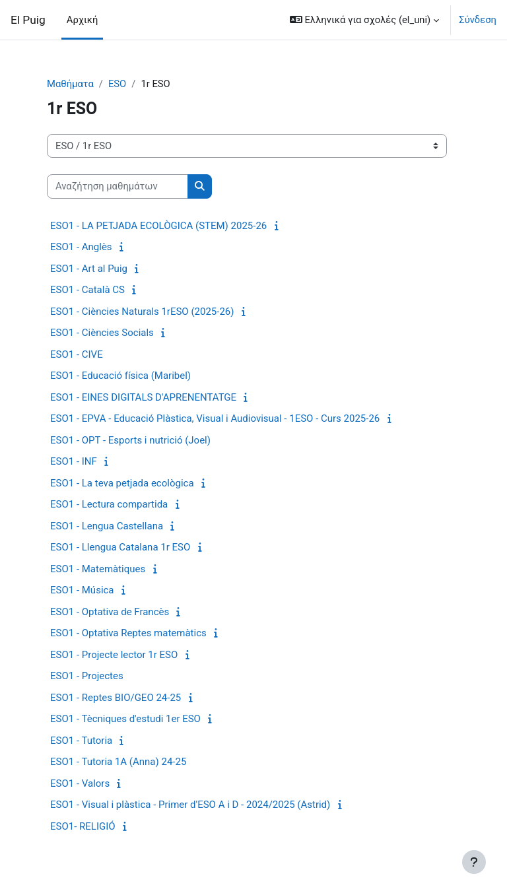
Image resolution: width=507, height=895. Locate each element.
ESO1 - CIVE (76, 354)
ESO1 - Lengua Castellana (106, 526)
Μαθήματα (70, 84)
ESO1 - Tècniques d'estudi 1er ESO (125, 719)
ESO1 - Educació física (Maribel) (120, 375)
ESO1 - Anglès (81, 247)
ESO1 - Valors (80, 783)
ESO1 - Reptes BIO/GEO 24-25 (115, 698)
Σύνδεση (477, 20)
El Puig (28, 19)
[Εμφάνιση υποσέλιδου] (474, 862)
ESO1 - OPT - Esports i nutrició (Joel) (130, 440)
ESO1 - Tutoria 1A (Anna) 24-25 (118, 762)
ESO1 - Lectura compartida (109, 504)
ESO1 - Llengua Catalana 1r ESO (120, 547)
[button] (364, 20)
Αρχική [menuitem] (82, 20)
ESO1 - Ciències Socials (102, 333)
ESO (117, 84)
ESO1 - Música (82, 590)
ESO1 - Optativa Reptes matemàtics (128, 633)
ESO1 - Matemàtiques (97, 569)
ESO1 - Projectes (86, 676)
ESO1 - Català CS (87, 290)
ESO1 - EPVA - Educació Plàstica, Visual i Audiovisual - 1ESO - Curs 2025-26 (215, 418)
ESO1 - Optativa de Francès (109, 612)
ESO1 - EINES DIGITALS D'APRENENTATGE (143, 397)
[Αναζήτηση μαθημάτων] (117, 186)
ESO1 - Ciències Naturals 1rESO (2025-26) (142, 311)
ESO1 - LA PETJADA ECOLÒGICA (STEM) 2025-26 (158, 226)
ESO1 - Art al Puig (88, 269)
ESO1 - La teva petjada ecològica (122, 483)
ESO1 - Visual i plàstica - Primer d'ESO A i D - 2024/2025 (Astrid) (190, 805)
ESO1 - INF (73, 461)
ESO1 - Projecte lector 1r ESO (114, 655)
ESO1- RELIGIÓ (83, 826)
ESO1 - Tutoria (81, 740)
